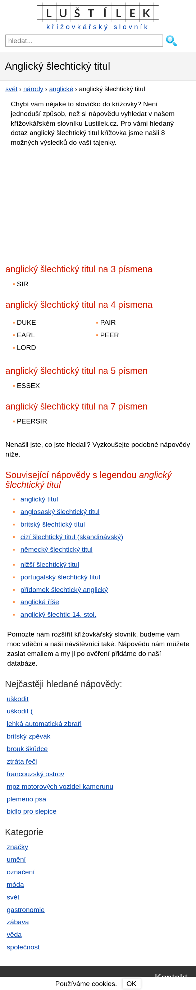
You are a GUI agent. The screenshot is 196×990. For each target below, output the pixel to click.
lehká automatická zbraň (44, 723)
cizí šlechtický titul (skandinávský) (71, 537)
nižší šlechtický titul (49, 564)
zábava (18, 922)
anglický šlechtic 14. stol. (58, 614)
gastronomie (26, 909)
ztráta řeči (22, 761)
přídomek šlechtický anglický (64, 589)
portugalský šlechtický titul (60, 577)
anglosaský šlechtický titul (60, 511)
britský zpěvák (29, 736)
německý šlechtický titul (56, 549)
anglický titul (39, 499)
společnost (23, 947)
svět (13, 897)
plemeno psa (26, 799)
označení (21, 872)
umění (16, 859)
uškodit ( (20, 711)
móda (15, 884)
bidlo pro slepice (32, 811)
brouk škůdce (27, 749)
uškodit (18, 699)
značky (17, 847)
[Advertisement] (68, 203)
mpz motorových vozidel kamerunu (60, 786)
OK (132, 983)
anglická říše (39, 602)
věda (14, 934)
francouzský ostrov (35, 774)
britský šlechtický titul (52, 524)
